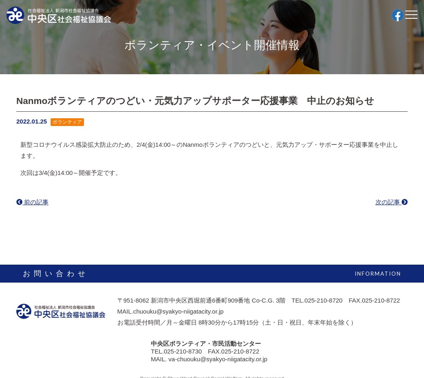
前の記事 (32, 202)
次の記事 (391, 202)
